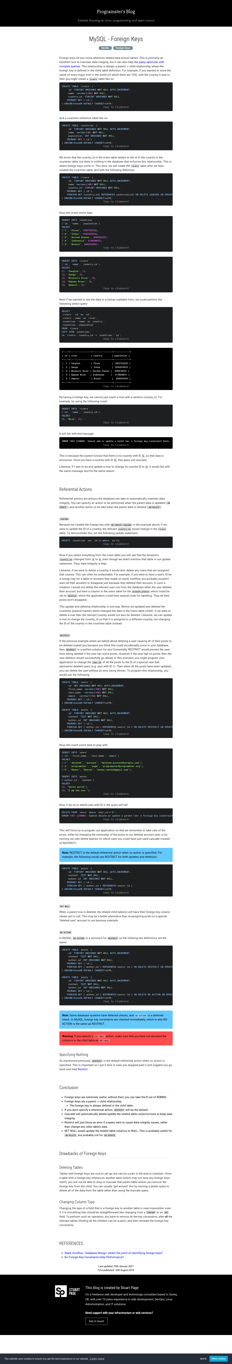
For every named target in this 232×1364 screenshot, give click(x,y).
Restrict (82, 1069)
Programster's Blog (116, 11)
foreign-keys (123, 47)
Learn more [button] (97, 1358)
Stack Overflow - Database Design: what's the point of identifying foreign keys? (114, 1253)
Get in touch (96, 1321)
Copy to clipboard (116, 106)
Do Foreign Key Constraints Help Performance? (94, 1257)
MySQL (105, 47)
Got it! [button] (203, 1358)
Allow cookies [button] (219, 1358)
